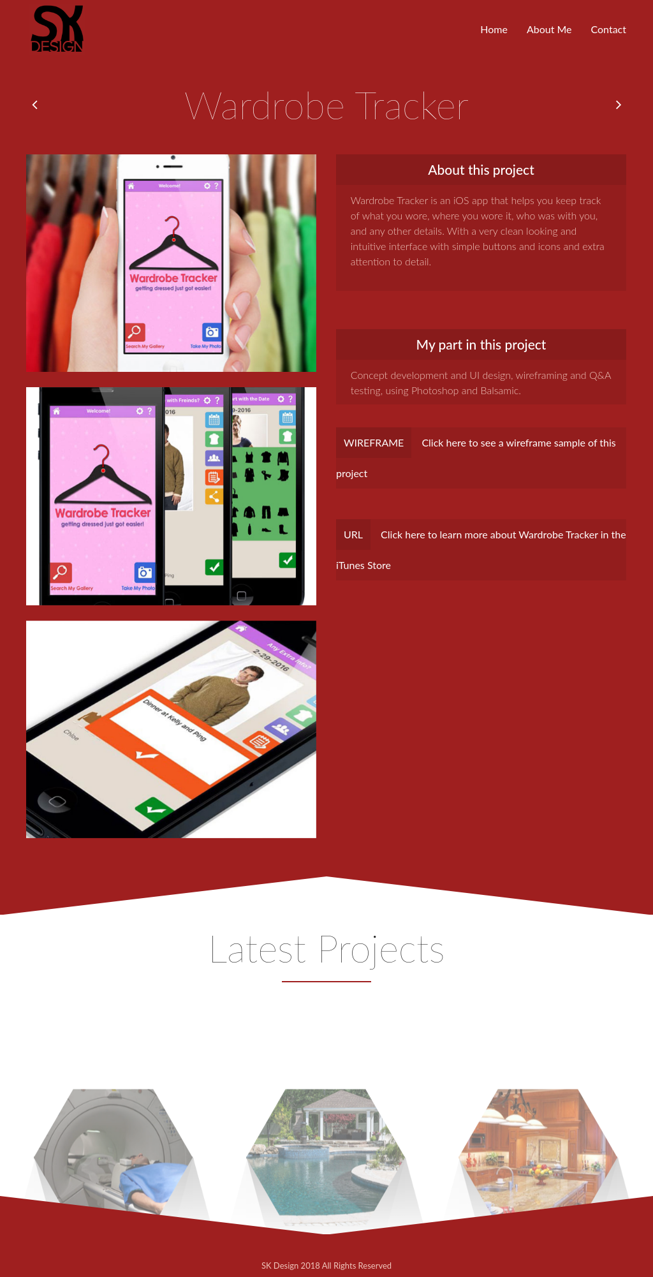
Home (494, 29)
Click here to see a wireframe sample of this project (476, 453)
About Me (549, 29)
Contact (608, 29)
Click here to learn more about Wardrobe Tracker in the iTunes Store (481, 545)
